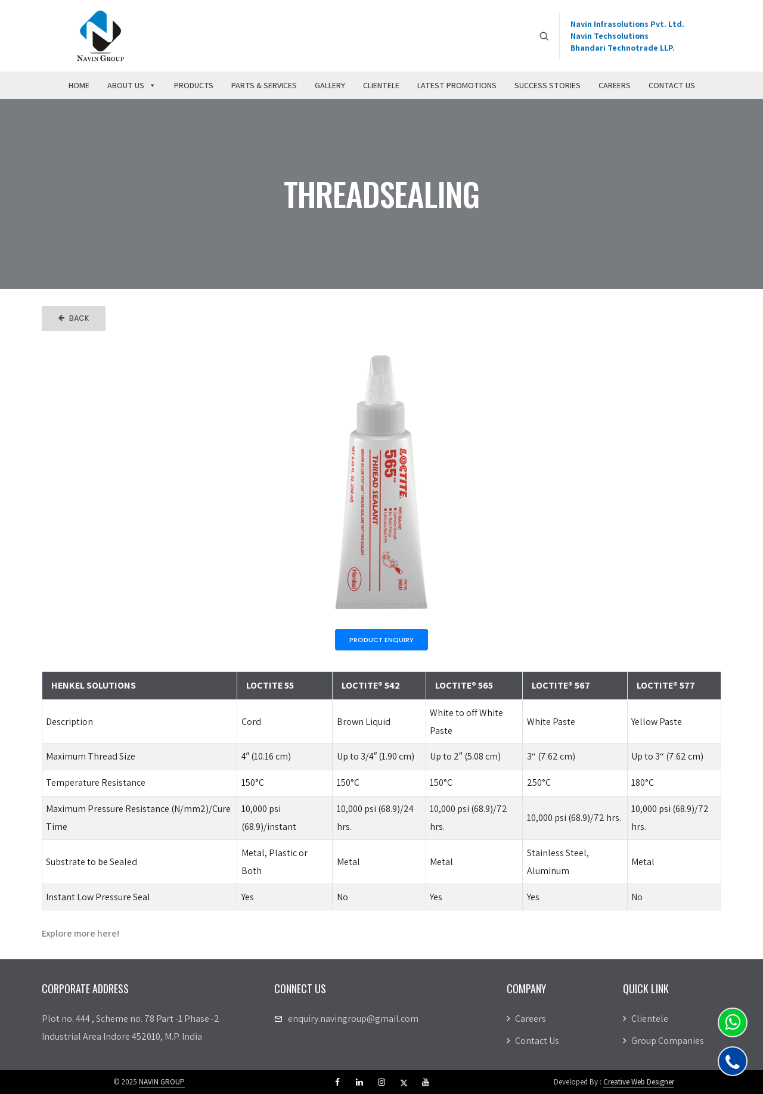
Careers (614, 85)
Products (193, 85)
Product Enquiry (381, 639)
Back (73, 318)
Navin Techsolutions (609, 35)
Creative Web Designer (638, 1082)
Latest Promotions (457, 85)
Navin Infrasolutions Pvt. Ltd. (627, 23)
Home (79, 85)
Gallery (330, 85)
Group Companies (663, 1040)
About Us (131, 85)
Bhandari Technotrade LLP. (622, 47)
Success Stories (547, 85)
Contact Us (672, 85)
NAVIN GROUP (162, 1082)
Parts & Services (264, 85)
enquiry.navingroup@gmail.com (353, 1018)
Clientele (381, 85)
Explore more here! (80, 933)
